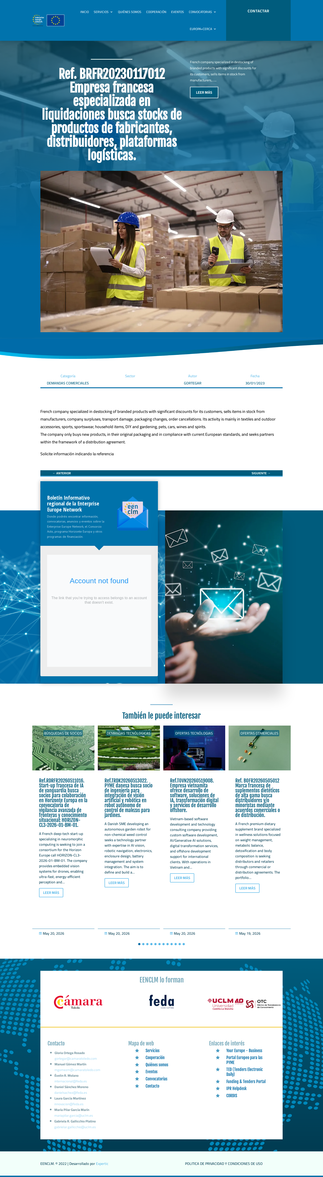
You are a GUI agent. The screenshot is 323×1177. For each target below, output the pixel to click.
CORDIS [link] (231, 1095)
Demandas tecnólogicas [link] (129, 733)
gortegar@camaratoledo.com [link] (76, 1064)
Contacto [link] (152, 1086)
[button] (139, 944)
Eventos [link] (177, 12)
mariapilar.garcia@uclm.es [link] (74, 1116)
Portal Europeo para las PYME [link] (244, 1060)
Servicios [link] (101, 12)
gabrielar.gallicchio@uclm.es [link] (75, 1127)
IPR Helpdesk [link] (236, 1088)
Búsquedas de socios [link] (63, 733)
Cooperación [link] (156, 12)
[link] (77, 453)
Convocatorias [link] (200, 12)
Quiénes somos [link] (129, 12)
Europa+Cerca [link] (201, 29)
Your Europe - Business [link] (244, 1050)
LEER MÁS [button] (204, 92)
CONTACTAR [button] (258, 11)
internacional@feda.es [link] (71, 1084)
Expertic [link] (102, 1163)
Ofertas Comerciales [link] (259, 733)
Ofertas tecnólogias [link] (194, 733)
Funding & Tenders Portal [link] (246, 1081)
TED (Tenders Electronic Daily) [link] (244, 1072)
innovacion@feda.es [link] (69, 1106)
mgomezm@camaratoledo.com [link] (77, 1074)
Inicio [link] (84, 12)
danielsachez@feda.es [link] (71, 1095)
